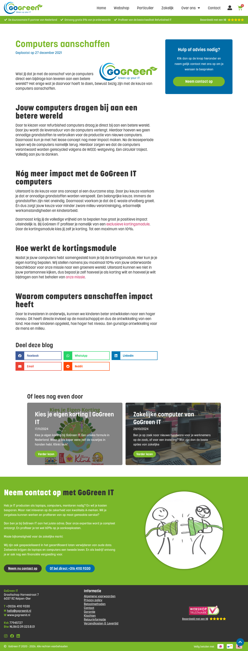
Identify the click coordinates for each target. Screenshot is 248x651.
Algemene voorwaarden (99, 596)
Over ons (190, 8)
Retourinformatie (95, 619)
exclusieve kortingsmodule (128, 224)
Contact (214, 7)
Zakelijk (167, 7)
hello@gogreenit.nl (19, 611)
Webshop (121, 7)
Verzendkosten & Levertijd (101, 623)
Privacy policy (93, 600)
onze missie (75, 277)
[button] (39, 355)
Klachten (90, 616)
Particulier (145, 7)
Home (101, 7)
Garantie (89, 612)
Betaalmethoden (95, 604)
